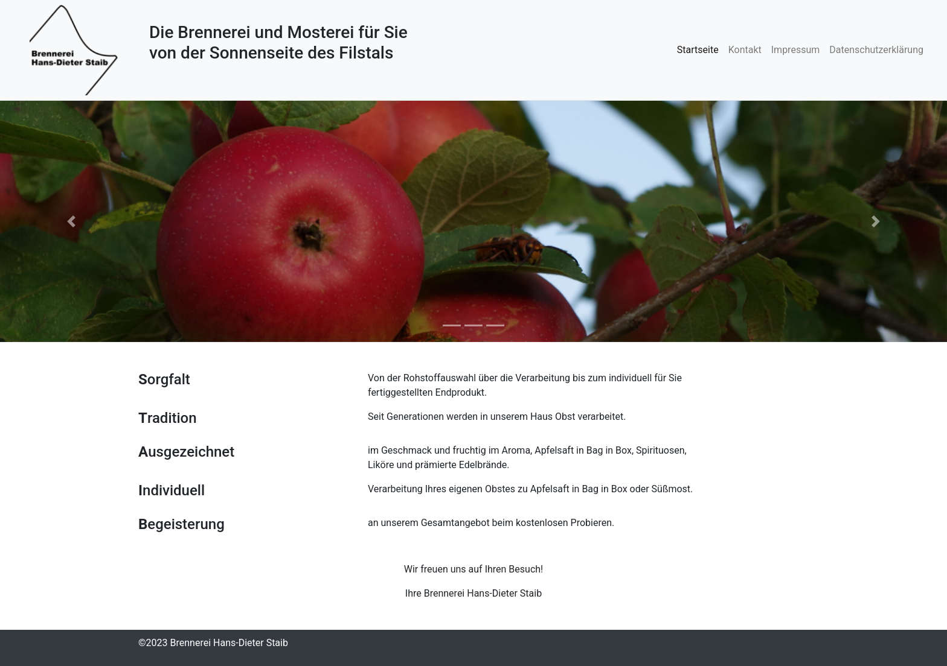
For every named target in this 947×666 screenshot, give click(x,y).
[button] (71, 221)
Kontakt (745, 50)
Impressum (795, 50)
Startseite (698, 50)
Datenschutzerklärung (876, 50)
